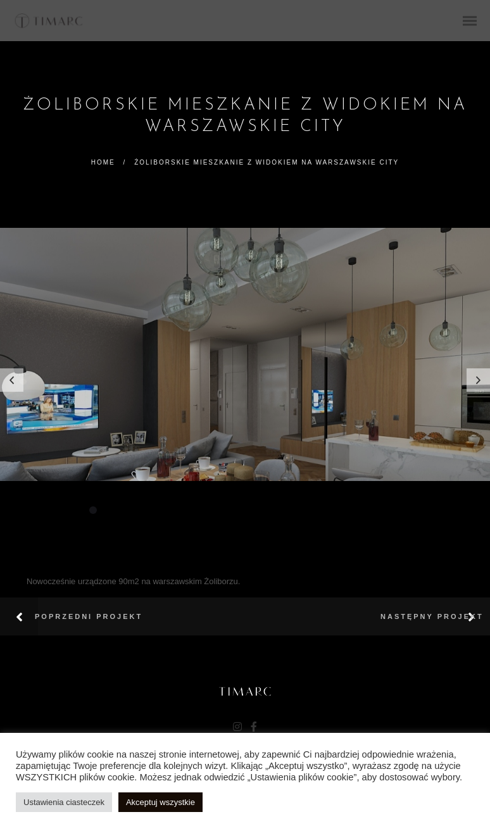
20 (382, 510)
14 (290, 510)
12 (260, 510)
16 (321, 510)
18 (351, 510)
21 (397, 510)
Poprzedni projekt (88, 616)
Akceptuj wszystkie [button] (160, 802)
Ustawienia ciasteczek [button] (63, 802)
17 (336, 510)
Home (103, 162)
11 (245, 510)
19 (366, 510)
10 (230, 510)
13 (275, 510)
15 (306, 510)
